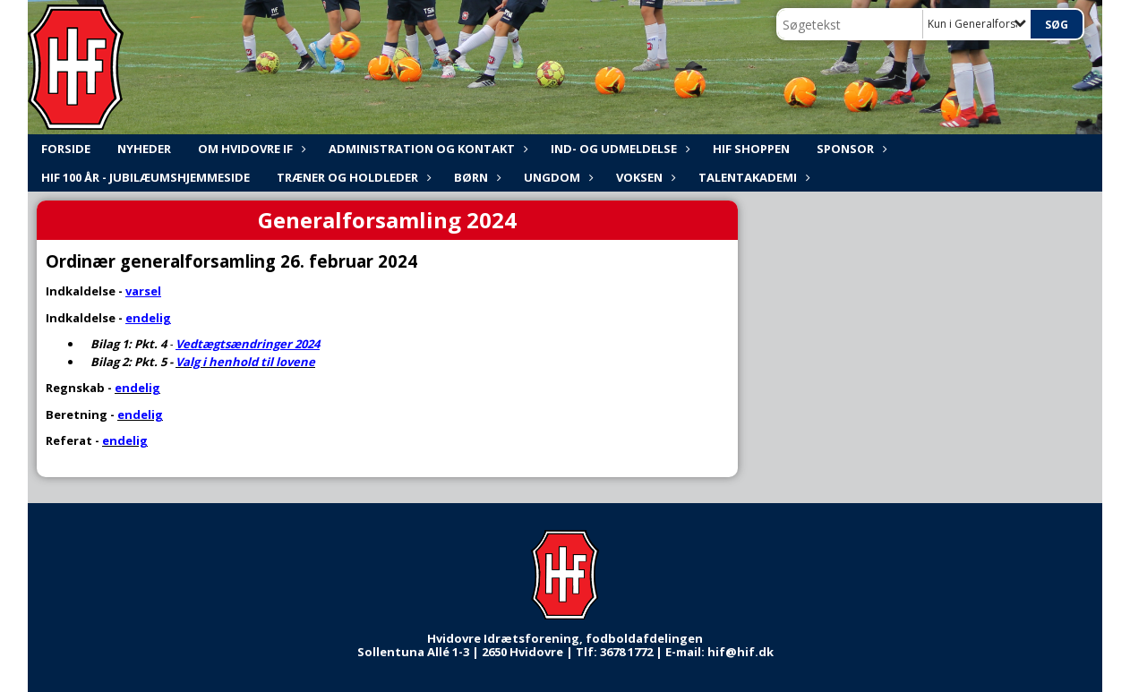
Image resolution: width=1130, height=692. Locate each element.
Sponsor (850, 149)
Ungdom (556, 177)
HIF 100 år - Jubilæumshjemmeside (145, 177)
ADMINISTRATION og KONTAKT (426, 149)
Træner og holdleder (352, 177)
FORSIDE (65, 149)
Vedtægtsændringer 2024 (247, 344)
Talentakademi (752, 177)
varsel (143, 291)
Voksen (644, 177)
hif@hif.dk (740, 652)
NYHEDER (144, 149)
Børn (475, 177)
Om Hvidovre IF (250, 149)
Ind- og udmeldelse (618, 149)
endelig (148, 318)
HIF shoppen (751, 149)
